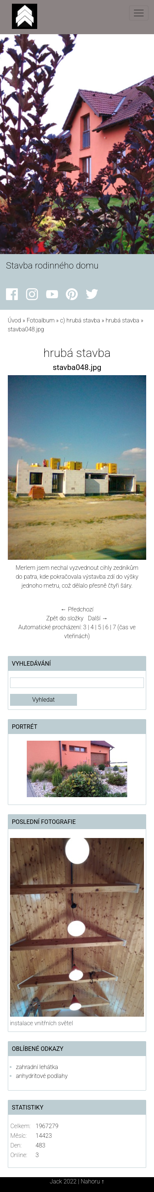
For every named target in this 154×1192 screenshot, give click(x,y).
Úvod (14, 320)
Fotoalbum (40, 320)
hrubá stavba (122, 320)
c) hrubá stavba (80, 320)
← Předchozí (77, 609)
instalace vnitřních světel (41, 1023)
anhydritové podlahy (42, 1075)
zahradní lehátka (37, 1067)
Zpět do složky (64, 618)
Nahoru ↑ (92, 1181)
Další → (98, 618)
